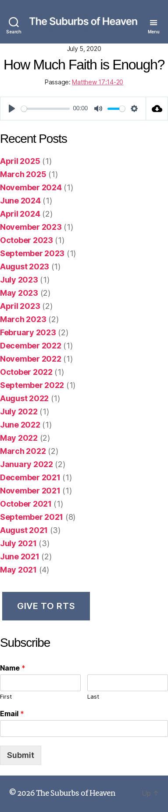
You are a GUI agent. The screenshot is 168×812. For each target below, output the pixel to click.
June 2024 (20, 200)
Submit (20, 755)
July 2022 (19, 411)
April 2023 (20, 306)
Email (12, 713)
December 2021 (30, 477)
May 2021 (18, 569)
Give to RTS (46, 606)
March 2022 (23, 451)
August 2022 (24, 398)
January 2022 (26, 464)
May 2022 (19, 437)
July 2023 (19, 279)
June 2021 (19, 556)
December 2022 (30, 345)
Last (93, 696)
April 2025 (20, 161)
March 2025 (23, 174)
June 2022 (20, 424)
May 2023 (19, 292)
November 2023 (31, 227)
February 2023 (28, 332)
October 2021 (26, 503)
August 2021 (24, 530)
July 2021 (18, 543)
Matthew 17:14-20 (97, 82)
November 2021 (30, 490)
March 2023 (23, 319)
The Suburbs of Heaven (75, 794)
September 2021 (31, 517)
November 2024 (31, 187)
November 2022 (30, 358)
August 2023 (24, 266)
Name (12, 667)
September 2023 (32, 253)
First (6, 696)
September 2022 (32, 385)
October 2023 (26, 240)
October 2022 (26, 372)
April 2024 (20, 213)
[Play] (12, 109)
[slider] (45, 109)
